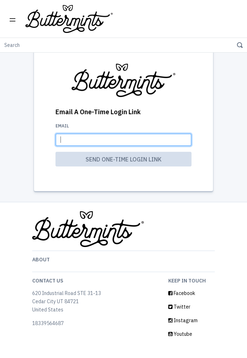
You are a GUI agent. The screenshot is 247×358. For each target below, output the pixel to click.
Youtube (180, 334)
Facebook (181, 293)
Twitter (179, 307)
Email (62, 126)
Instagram (183, 320)
